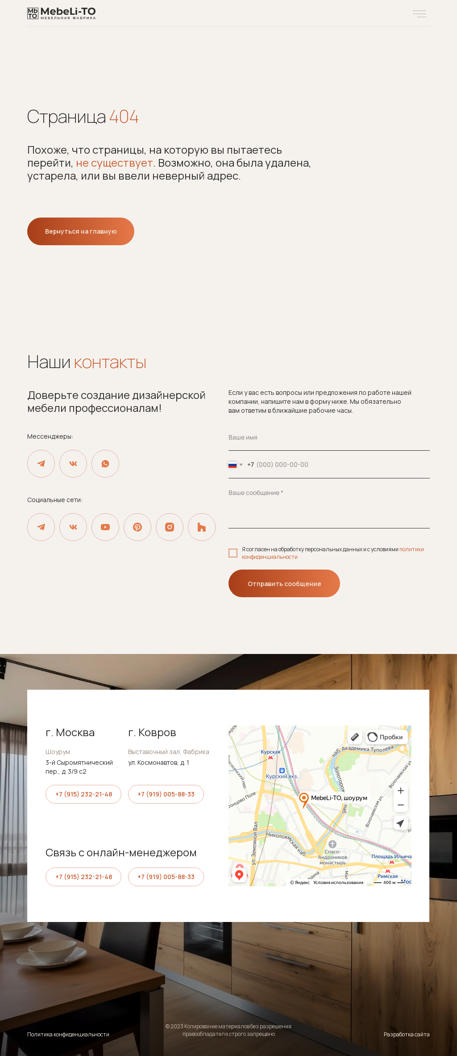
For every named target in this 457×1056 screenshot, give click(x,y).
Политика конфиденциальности (68, 1034)
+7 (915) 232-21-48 (83, 794)
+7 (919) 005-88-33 (166, 794)
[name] (329, 437)
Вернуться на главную (81, 231)
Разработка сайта (407, 1034)
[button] (419, 14)
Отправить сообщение (284, 583)
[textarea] (329, 503)
